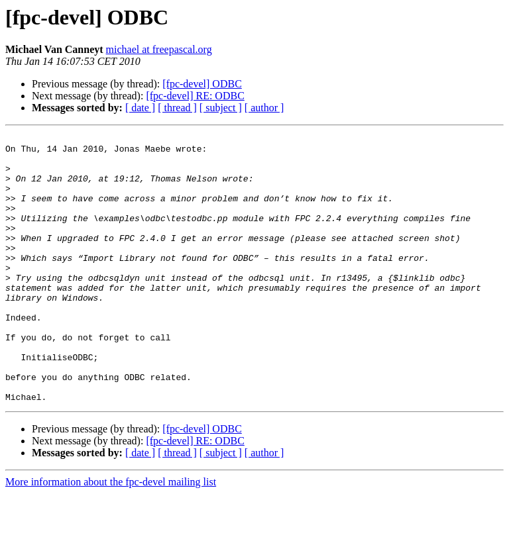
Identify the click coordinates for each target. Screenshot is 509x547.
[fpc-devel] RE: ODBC (195, 95)
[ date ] (140, 107)
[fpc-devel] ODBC (202, 83)
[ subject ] (220, 107)
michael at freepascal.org (159, 49)
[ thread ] (177, 107)
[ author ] (264, 107)
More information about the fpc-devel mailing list (110, 535)
